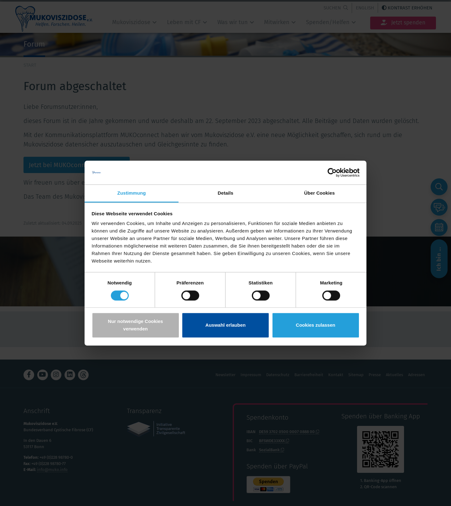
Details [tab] (225, 193)
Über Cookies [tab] (319, 193)
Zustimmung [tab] (131, 193)
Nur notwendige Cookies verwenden (135, 325)
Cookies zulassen (315, 325)
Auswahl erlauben (225, 325)
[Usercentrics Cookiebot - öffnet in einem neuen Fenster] (332, 172)
